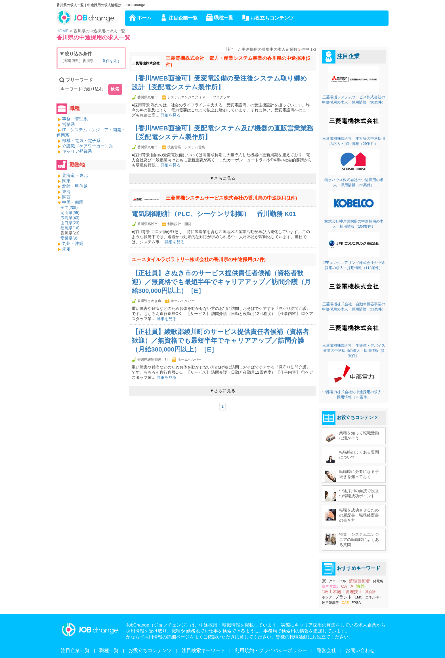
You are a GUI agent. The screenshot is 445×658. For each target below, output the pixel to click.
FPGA (356, 603)
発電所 (378, 581)
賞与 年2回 (330, 587)
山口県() (69, 223)
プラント (343, 596)
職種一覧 (223, 17)
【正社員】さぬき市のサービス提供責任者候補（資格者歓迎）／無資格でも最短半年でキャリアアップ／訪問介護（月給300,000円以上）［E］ (221, 282)
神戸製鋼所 (330, 603)
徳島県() (69, 228)
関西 (66, 196)
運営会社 (326, 650)
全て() (69, 207)
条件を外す (111, 61)
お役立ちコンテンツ (272, 18)
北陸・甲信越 (75, 186)
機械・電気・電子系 (81, 140)
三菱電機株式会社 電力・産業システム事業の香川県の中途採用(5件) (238, 61)
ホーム (144, 17)
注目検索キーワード (203, 650)
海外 (360, 586)
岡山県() (69, 212)
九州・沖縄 (72, 243)
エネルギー (373, 597)
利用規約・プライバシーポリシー (271, 650)
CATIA (347, 586)
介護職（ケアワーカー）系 (87, 145)
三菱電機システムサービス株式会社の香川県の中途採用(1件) (231, 198)
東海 (66, 191)
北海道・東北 (75, 175)
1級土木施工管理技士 (342, 591)
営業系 (68, 124)
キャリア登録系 (77, 151)
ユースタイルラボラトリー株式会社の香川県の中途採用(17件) (199, 259)
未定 (66, 248)
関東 (66, 180)
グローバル (337, 581)
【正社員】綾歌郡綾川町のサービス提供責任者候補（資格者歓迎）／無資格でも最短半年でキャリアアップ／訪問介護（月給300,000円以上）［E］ (220, 340)
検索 (115, 89)
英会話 (370, 592)
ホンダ (327, 597)
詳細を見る (170, 115)
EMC (358, 597)
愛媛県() (68, 238)
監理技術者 (359, 580)
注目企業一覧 (183, 18)
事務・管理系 (75, 119)
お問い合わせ (360, 650)
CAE (345, 603)
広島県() (69, 217)
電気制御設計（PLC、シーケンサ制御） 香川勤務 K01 (214, 213)
